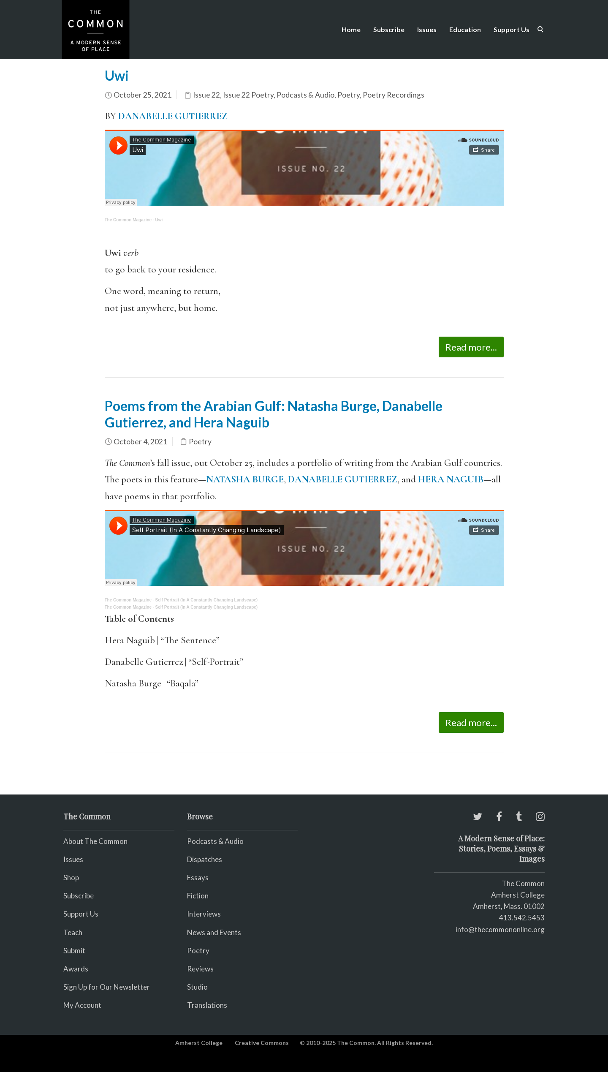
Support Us (511, 29)
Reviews (200, 968)
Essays (198, 877)
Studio (197, 986)
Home (351, 29)
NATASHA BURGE (245, 479)
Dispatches (204, 859)
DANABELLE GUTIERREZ (174, 116)
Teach (72, 932)
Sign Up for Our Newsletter (106, 986)
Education (465, 29)
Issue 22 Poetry (248, 94)
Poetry (348, 94)
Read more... (471, 347)
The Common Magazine (128, 220)
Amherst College (199, 1042)
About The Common (95, 841)
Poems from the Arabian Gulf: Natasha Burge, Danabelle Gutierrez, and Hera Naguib (273, 413)
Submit (74, 950)
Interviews (204, 913)
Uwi (117, 75)
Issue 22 (206, 94)
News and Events (214, 932)
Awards (75, 968)
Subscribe (388, 29)
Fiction (198, 895)
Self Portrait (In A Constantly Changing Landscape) (206, 600)
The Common (523, 883)
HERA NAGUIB (450, 479)
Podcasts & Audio (305, 94)
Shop (71, 877)
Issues (427, 29)
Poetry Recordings (393, 94)
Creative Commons (262, 1042)
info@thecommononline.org (500, 929)
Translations (207, 1005)
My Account (82, 1005)
